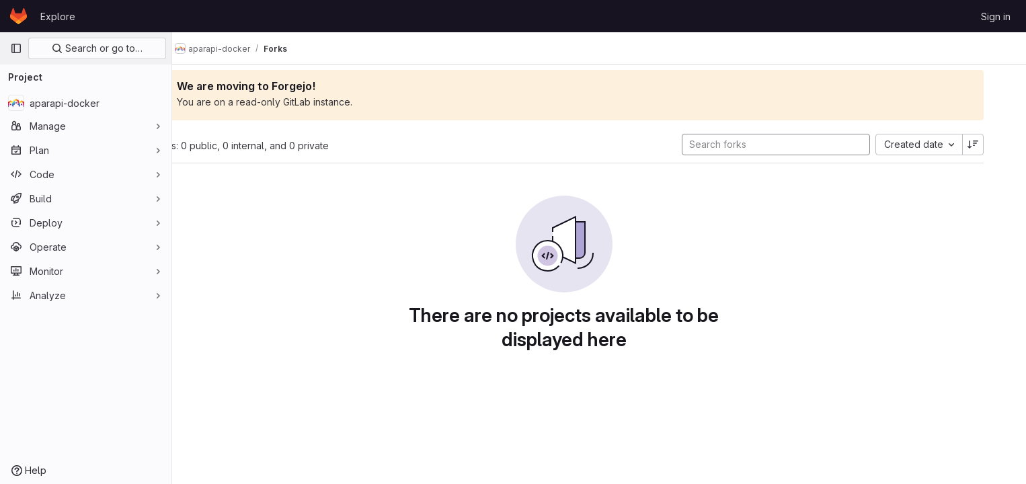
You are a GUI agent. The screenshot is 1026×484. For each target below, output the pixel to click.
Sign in (996, 16)
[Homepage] (18, 16)
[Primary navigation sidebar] (16, 48)
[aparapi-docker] (86, 103)
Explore (57, 16)
